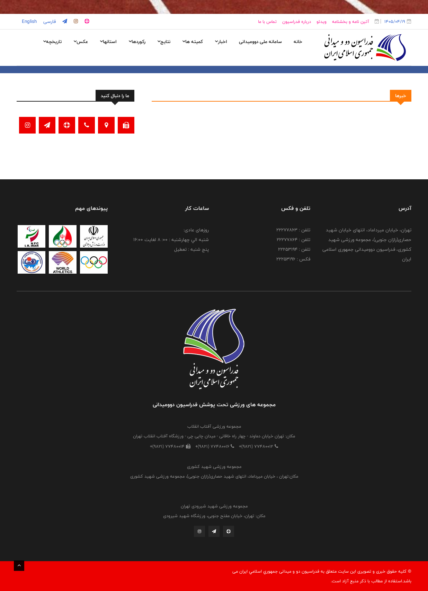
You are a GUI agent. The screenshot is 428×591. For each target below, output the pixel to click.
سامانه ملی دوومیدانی (260, 41)
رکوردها (136, 41)
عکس (80, 41)
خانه (298, 41)
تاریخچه (52, 41)
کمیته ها (192, 41)
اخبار (221, 41)
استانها (108, 41)
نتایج (163, 41)
